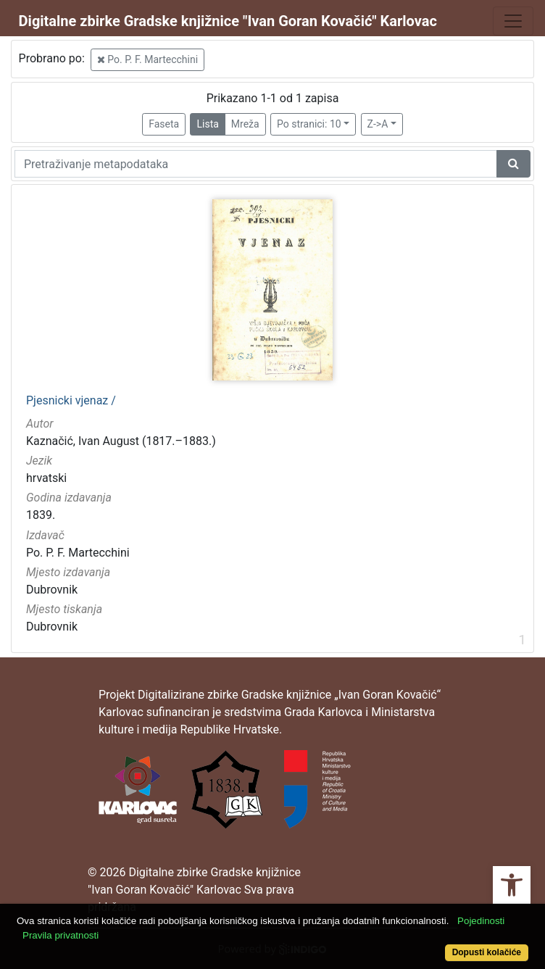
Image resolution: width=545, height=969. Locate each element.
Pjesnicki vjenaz (71, 400)
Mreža (245, 124)
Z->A (377, 124)
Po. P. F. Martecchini (147, 59)
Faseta (164, 124)
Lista (207, 124)
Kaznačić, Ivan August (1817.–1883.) (121, 441)
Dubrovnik (52, 589)
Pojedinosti (480, 920)
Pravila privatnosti (60, 935)
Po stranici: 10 (309, 124)
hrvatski (46, 478)
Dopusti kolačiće (486, 952)
